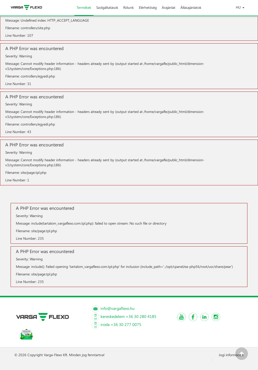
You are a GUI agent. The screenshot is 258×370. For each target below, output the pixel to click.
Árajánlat (168, 10)
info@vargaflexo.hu (118, 308)
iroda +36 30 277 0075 (121, 324)
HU (240, 7)
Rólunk (128, 10)
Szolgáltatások (107, 10)
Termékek (84, 10)
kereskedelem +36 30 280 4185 (128, 316)
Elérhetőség (147, 10)
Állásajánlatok (191, 10)
